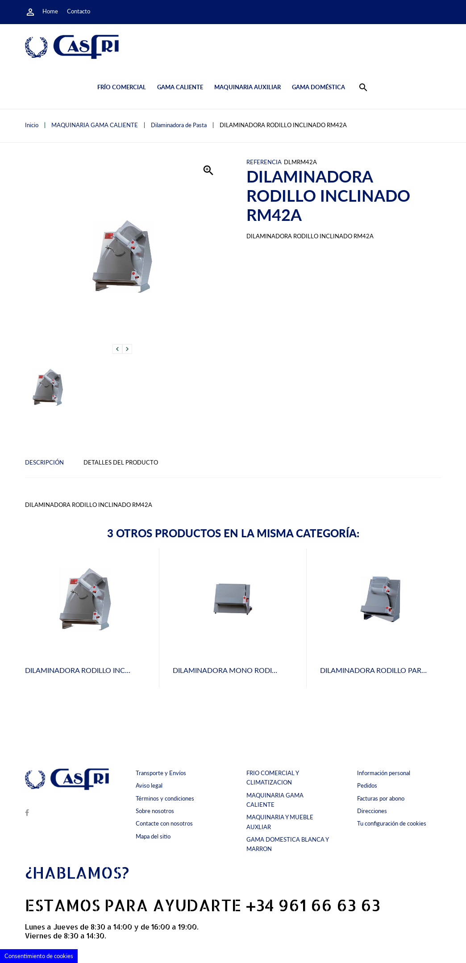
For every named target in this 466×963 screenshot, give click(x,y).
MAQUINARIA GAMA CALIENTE (275, 800)
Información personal (383, 772)
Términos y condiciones (165, 798)
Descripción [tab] (44, 462)
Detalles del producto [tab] (120, 462)
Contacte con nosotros (164, 823)
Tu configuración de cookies (391, 823)
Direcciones (372, 810)
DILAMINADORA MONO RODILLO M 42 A (241, 670)
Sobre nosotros (155, 810)
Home (50, 11)
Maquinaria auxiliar (247, 87)
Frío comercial (121, 87)
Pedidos (367, 785)
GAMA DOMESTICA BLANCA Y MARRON (287, 844)
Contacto (78, 11)
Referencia (264, 162)
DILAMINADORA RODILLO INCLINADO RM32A (101, 670)
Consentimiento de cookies (38, 955)
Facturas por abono (380, 798)
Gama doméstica (318, 87)
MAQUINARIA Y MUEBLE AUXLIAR (279, 822)
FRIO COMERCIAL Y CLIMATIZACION (272, 777)
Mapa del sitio (153, 836)
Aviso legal (149, 785)
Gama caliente (180, 87)
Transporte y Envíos (161, 772)
